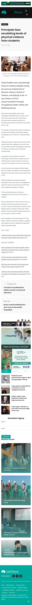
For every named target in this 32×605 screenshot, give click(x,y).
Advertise (4, 592)
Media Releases (10, 585)
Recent (6, 371)
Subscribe (6, 437)
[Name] (16, 424)
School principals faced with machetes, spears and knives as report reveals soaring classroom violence (15, 250)
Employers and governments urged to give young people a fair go (21, 378)
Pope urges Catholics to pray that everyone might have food (21, 409)
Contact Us (12, 592)
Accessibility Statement (8, 590)
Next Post (8, 301)
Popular (16, 371)
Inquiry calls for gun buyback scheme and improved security (19, 398)
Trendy (26, 371)
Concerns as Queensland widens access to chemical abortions (14, 290)
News (2, 585)
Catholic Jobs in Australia (9, 587)
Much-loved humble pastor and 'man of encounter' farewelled (14, 307)
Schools (4, 24)
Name (3, 421)
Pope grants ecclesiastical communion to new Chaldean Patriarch (21, 388)
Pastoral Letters (20, 585)
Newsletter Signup (22, 587)
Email (3, 428)
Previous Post (10, 284)
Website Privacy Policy (22, 590)
